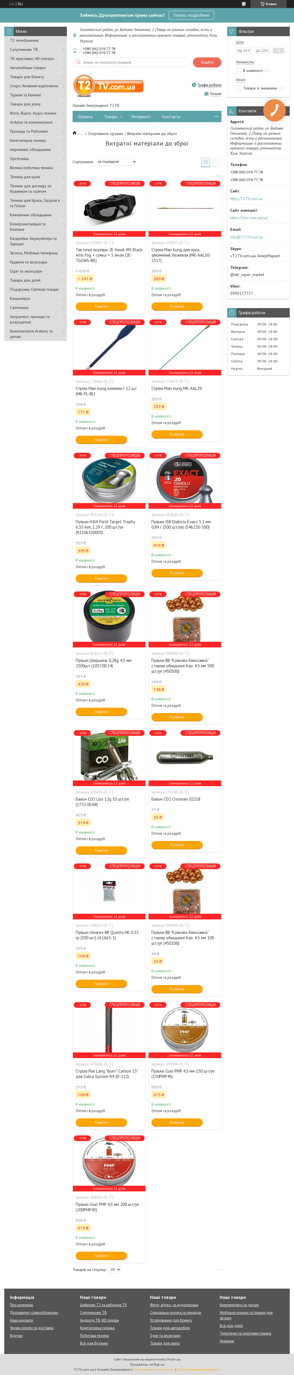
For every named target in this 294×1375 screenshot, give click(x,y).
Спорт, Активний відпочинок (34, 85)
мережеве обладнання (30, 149)
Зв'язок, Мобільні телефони (34, 253)
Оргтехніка (19, 158)
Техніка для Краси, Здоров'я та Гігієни (35, 203)
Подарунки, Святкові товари (34, 289)
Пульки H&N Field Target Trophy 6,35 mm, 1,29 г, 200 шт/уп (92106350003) (105, 527)
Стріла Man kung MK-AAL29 (176, 388)
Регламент (141, 117)
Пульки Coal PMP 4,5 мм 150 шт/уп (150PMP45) (183, 1073)
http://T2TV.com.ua (246, 198)
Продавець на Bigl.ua (147, 1364)
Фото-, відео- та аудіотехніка (174, 1305)
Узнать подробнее (191, 15)
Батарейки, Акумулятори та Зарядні (33, 241)
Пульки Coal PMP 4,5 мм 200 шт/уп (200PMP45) (107, 1207)
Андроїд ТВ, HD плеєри (99, 1320)
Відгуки (16, 1335)
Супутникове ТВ (24, 49)
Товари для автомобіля (170, 1328)
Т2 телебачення (24, 40)
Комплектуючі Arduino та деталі (31, 334)
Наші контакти (21, 1320)
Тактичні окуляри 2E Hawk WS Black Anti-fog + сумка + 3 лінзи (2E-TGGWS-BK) (109, 255)
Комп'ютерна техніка (28, 140)
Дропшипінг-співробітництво (34, 1312)
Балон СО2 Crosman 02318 (175, 799)
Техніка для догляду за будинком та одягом (30, 188)
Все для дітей (231, 1325)
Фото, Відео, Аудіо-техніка (33, 113)
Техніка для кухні (25, 176)
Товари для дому (25, 104)
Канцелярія (20, 298)
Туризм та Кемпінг (25, 94)
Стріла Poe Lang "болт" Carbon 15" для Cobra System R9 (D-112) (107, 1073)
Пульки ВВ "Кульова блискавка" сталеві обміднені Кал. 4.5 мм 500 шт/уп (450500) (182, 666)
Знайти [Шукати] (207, 62)
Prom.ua (173, 1359)
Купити (101, 306)
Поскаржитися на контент (153, 1369)
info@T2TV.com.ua (246, 237)
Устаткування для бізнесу (171, 1320)
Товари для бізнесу (27, 76)
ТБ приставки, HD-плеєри (32, 58)
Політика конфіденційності (198, 1369)
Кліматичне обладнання (31, 214)
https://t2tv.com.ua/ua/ (249, 217)
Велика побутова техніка (31, 167)
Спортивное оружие (105, 133)
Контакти (171, 117)
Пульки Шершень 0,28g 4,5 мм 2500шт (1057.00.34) (103, 663)
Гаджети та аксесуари (28, 262)
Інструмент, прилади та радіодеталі (30, 319)
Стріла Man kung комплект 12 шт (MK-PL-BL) (106, 391)
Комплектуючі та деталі (239, 1305)
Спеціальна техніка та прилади (175, 1312)
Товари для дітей (25, 280)
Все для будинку (94, 1343)
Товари (111, 117)
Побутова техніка (94, 1335)
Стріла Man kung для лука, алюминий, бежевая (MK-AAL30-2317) (181, 255)
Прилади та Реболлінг (29, 131)
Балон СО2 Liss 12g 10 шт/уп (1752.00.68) (102, 801)
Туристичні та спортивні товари (245, 1333)
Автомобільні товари (28, 67)
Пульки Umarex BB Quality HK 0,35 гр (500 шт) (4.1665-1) (107, 935)
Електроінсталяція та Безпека (28, 226)
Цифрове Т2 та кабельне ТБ (103, 1305)
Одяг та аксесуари (26, 271)
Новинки (227, 1341)
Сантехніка (19, 307)
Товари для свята (165, 1343)
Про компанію (21, 1305)
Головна (85, 117)
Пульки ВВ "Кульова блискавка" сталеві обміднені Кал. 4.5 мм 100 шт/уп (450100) (182, 938)
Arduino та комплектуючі (31, 122)
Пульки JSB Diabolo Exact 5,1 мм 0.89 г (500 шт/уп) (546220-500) (181, 524)
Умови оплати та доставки (32, 1328)
